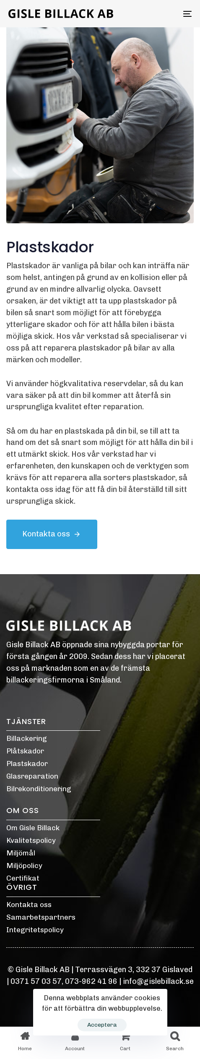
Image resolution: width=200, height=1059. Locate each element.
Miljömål (20, 853)
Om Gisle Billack (33, 828)
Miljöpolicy (24, 865)
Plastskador (27, 763)
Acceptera (102, 1024)
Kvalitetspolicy (31, 840)
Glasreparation (32, 776)
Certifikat (22, 878)
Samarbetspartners (40, 917)
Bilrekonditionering (38, 788)
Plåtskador (25, 751)
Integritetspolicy (35, 929)
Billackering (26, 738)
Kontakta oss (29, 904)
